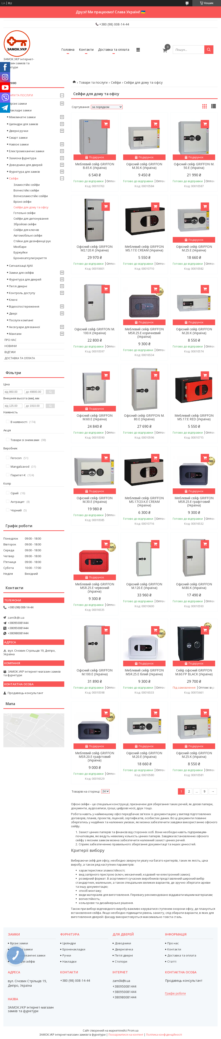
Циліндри (69, 943)
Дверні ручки (18, 131)
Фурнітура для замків (24, 172)
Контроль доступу (22, 293)
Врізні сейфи (22, 202)
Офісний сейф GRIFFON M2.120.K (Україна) (95, 248)
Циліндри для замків (23, 124)
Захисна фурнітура (22, 158)
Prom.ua (133, 1030)
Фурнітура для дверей (25, 279)
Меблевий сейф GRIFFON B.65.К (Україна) (94, 166)
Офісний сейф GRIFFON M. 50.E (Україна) (194, 166)
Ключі (13, 300)
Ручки (66, 955)
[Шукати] (208, 49)
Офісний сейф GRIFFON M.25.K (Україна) (194, 755)
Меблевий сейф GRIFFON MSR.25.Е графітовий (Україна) (194, 501)
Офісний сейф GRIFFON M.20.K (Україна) (194, 331)
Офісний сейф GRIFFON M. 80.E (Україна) (144, 417)
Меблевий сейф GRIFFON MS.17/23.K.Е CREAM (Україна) (144, 501)
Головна (67, 49)
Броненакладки (73, 949)
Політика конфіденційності (164, 1035)
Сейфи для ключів (26, 230)
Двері (13, 313)
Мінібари (20, 247)
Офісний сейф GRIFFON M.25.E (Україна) (194, 248)
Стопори (121, 961)
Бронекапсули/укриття (30, 258)
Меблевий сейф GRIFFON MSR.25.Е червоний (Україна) (94, 587)
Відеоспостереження (24, 306)
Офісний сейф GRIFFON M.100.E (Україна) (95, 672)
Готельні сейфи (24, 213)
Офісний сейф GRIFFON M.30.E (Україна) (95, 499)
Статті (171, 961)
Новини (11, 346)
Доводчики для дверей (25, 165)
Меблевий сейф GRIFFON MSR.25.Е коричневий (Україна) (144, 332)
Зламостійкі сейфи (27, 185)
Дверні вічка (124, 949)
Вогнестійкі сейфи (26, 190)
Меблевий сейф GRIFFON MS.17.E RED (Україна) (194, 417)
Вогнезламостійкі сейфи (31, 196)
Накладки (69, 961)
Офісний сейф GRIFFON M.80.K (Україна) (194, 586)
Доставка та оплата (113, 49)
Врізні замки (18, 103)
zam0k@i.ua (16, 617)
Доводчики (123, 943)
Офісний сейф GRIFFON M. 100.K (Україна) (94, 331)
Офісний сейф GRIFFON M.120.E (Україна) (144, 586)
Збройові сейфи (25, 224)
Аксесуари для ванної (24, 327)
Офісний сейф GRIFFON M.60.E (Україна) (95, 417)
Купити (105, 124)
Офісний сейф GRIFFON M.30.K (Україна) (144, 166)
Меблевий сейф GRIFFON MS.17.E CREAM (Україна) (144, 248)
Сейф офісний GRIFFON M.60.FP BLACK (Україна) (194, 672)
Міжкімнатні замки (22, 117)
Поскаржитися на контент (125, 1035)
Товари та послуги (93, 82)
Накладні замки (20, 110)
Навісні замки (19, 144)
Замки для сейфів (21, 273)
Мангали (15, 334)
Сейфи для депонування (31, 218)
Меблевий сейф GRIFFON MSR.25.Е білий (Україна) (144, 672)
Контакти (86, 49)
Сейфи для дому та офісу (31, 207)
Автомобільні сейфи (28, 235)
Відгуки (10, 352)
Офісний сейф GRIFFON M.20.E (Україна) (144, 755)
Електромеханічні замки (26, 151)
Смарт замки (18, 138)
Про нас (10, 340)
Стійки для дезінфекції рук (32, 241)
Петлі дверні (18, 286)
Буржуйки (21, 252)
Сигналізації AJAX (21, 266)
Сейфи (116, 82)
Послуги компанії (21, 320)
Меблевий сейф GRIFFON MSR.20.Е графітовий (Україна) (94, 756)
